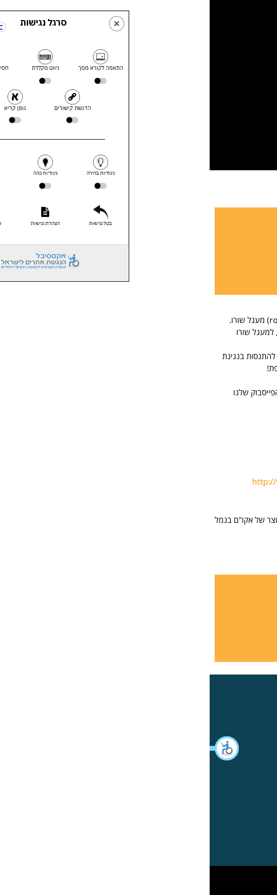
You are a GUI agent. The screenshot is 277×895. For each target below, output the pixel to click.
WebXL (119, 876)
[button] (15, 748)
